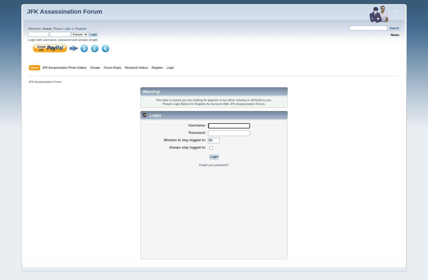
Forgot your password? (214, 165)
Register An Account (208, 104)
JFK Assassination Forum (64, 11)
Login (67, 28)
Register (80, 28)
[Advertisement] (214, 210)
